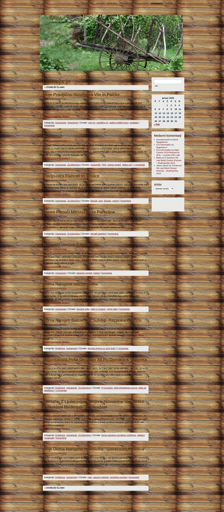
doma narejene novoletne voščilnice (118, 435)
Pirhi (104, 165)
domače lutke (83, 309)
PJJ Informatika (163, 145)
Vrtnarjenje (125, 3)
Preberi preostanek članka (56, 116)
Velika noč (127, 165)
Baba (65, 141)
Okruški (100, 3)
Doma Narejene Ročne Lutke (70, 284)
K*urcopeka (107, 388)
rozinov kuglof (114, 165)
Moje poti (112, 3)
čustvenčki (95, 165)
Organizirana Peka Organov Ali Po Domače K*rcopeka (95, 359)
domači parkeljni (98, 234)
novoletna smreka (118, 477)
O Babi (169, 3)
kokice (96, 273)
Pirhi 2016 (52, 136)
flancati (93, 201)
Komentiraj (49, 125)
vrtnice (115, 201)
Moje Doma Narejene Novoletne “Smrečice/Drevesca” (94, 449)
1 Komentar (139, 165)
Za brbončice (141, 3)
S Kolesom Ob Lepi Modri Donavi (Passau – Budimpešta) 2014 (168, 160)
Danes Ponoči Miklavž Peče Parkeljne (79, 212)
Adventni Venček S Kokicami (70, 244)
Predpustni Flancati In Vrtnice (71, 176)
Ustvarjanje (157, 3)
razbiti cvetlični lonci (118, 122)
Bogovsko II (161, 147)
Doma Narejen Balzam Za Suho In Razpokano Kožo (92, 320)
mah (90, 477)
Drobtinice (87, 3)
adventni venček (84, 273)
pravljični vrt (102, 122)
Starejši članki (54, 87)
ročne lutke (112, 309)
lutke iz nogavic (98, 309)
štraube (107, 201)
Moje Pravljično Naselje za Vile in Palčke (81, 94)
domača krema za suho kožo (101, 348)
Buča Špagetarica (167, 140)
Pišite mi (180, 3)
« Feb (157, 124)
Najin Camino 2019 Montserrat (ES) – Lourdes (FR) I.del (168, 152)
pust (100, 201)
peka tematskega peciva (125, 388)
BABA (55, 18)
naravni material (101, 477)
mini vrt (91, 122)
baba (64, 99)
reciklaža (134, 122)
